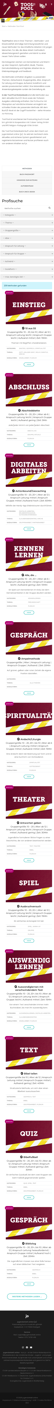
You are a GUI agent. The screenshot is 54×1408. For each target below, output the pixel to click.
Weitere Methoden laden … (27, 1296)
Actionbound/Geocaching (29, 490)
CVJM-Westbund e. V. (10, 1376)
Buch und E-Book (27, 192)
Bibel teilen (29, 1073)
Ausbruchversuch (29, 906)
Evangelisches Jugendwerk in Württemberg (27, 1381)
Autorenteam (27, 186)
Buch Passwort (27, 174)
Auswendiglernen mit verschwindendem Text (28, 988)
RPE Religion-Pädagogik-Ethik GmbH (22, 125)
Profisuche (39, 101)
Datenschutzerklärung (22, 1400)
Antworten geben (29, 822)
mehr (29, 364)
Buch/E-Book (21, 98)
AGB (34, 1400)
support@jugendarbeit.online (28, 1335)
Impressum (7, 1400)
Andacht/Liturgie (29, 739)
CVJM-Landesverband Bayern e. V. (16, 1370)
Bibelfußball (29, 1157)
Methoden (27, 168)
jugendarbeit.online (10, 134)
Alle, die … (29, 575)
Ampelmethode (29, 658)
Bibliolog (29, 1243)
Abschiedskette (29, 410)
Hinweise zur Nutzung (27, 180)
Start (4, 26)
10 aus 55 (29, 328)
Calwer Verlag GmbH (39, 122)
